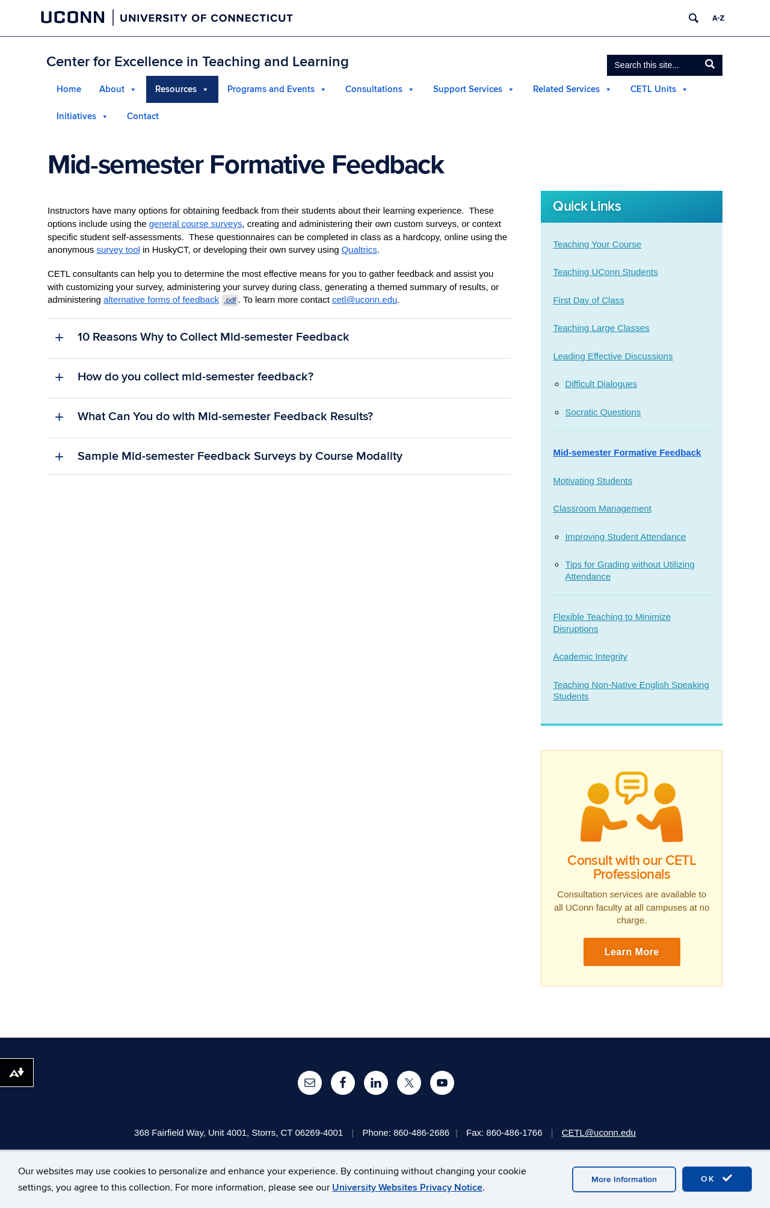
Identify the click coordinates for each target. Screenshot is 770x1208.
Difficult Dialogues (601, 384)
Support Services (467, 89)
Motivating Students (592, 480)
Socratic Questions (603, 412)
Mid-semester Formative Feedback (627, 453)
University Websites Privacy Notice (407, 1188)
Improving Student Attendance (625, 536)
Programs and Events (271, 89)
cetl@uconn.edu (365, 300)
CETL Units (653, 89)
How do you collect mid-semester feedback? (195, 377)
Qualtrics (360, 250)
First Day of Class (588, 300)
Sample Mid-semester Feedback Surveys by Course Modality (240, 457)
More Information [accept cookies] (624, 1179)
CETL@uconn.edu (599, 1132)
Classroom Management (602, 509)
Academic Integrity (590, 657)
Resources (176, 89)
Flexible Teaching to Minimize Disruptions (612, 623)
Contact (143, 116)
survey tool (119, 250)
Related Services (566, 89)
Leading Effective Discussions (613, 356)
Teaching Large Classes (601, 328)
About (112, 89)
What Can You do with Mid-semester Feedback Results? (225, 417)
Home (69, 89)
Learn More (632, 952)
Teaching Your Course (597, 244)
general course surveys (195, 223)
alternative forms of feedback (171, 300)
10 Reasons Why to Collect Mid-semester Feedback (214, 337)
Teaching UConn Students (605, 272)
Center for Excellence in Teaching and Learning (197, 61)
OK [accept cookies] (717, 1178)
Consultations (373, 89)
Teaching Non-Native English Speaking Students (631, 691)
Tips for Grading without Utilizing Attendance (629, 571)
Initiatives (76, 116)
